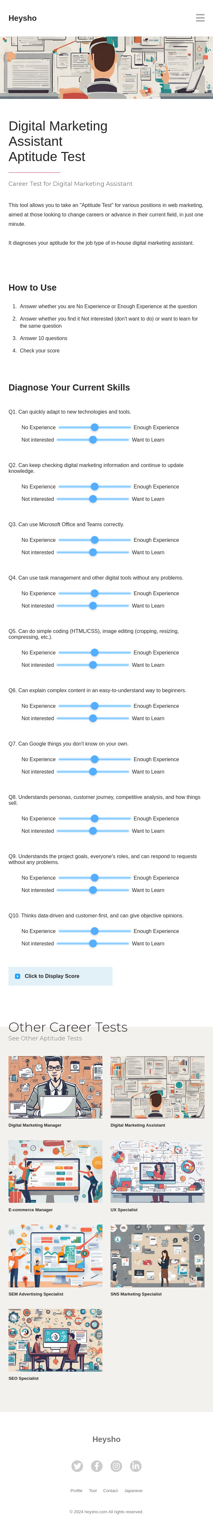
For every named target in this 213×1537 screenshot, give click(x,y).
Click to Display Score (52, 976)
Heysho (22, 18)
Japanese (133, 1490)
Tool (93, 1490)
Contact (110, 1490)
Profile (77, 1490)
